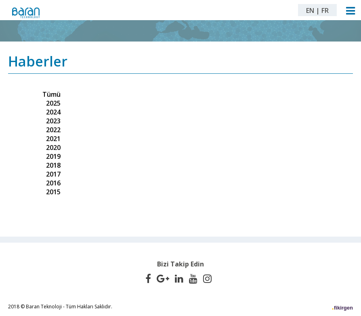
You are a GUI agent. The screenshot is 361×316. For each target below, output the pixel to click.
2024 (53, 112)
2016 (53, 183)
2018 (53, 165)
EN (310, 10)
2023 (53, 120)
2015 (53, 191)
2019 (53, 156)
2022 (53, 129)
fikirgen (343, 308)
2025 (53, 103)
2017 (53, 174)
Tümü (51, 94)
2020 (53, 147)
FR (325, 10)
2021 (53, 138)
